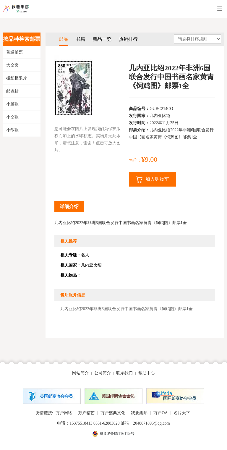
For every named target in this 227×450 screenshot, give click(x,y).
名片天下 (182, 413)
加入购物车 (152, 180)
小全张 (12, 117)
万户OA (160, 413)
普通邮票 (14, 52)
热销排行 (128, 39)
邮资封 (12, 91)
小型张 (12, 130)
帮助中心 (146, 373)
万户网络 (64, 413)
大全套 (12, 65)
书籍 (80, 39)
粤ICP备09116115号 (116, 433)
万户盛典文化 (112, 413)
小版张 (12, 104)
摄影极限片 (16, 78)
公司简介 (102, 373)
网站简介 (80, 373)
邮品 (63, 39)
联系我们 (124, 373)
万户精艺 (86, 413)
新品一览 (102, 39)
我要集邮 (139, 413)
